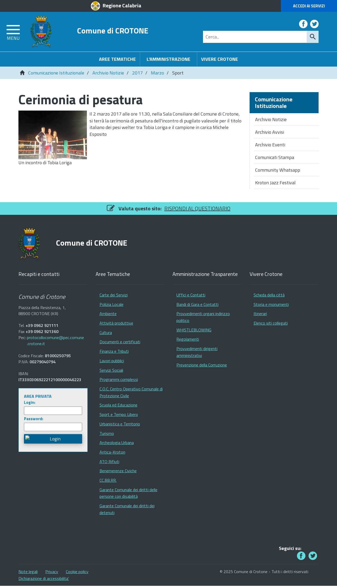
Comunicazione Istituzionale (56, 72)
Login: (29, 402)
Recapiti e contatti (39, 274)
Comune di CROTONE (112, 30)
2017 (137, 72)
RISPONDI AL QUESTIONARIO (197, 208)
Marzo (157, 72)
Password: (33, 418)
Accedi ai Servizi (309, 6)
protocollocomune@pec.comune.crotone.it (55, 341)
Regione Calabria (122, 5)
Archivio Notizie (108, 72)
